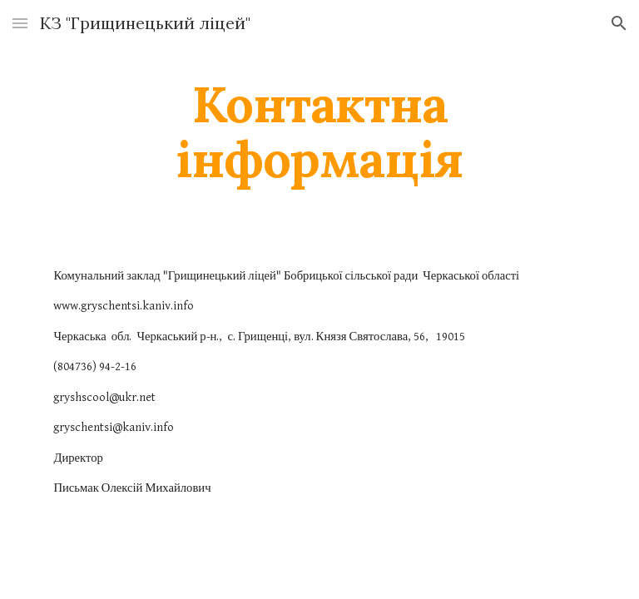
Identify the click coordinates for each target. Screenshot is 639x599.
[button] (20, 23)
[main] (319, 131)
